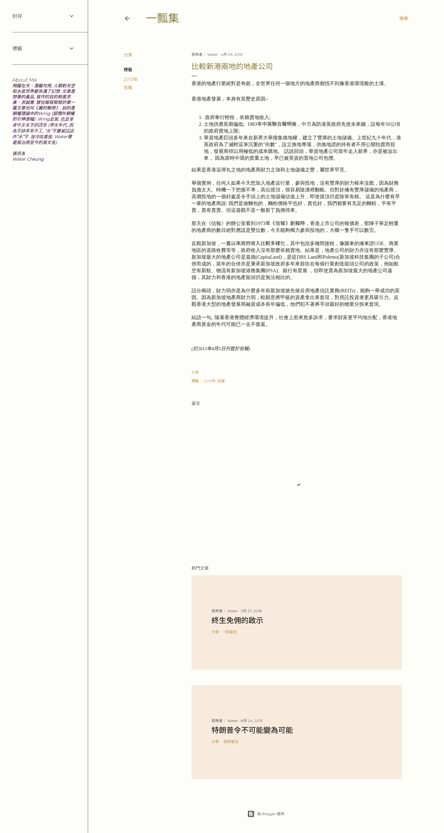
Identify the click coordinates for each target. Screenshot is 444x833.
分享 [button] (128, 55)
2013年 (131, 79)
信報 (128, 87)
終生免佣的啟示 (237, 620)
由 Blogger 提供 (265, 814)
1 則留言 (230, 632)
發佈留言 (231, 741)
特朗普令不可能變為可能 (252, 730)
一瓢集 (162, 18)
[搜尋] (403, 18)
